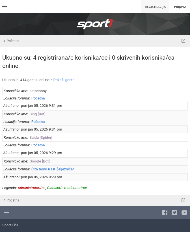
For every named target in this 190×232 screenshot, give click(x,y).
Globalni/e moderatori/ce (67, 188)
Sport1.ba (10, 225)
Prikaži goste (63, 80)
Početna (38, 98)
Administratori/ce (32, 188)
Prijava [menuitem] (180, 7)
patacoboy (38, 91)
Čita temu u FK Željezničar (52, 169)
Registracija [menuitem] (155, 7)
